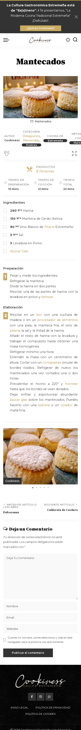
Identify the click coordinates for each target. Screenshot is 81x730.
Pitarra (49, 227)
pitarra (15, 331)
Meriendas (31, 140)
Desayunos (31, 136)
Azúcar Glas (19, 251)
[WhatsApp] (49, 697)
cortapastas (52, 362)
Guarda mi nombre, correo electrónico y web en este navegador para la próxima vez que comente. (40, 640)
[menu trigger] (7, 39)
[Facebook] (32, 697)
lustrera (44, 405)
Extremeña (55, 140)
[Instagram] (40, 697)
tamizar (47, 297)
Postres (31, 144)
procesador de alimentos (57, 320)
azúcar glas (18, 400)
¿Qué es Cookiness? (41, 28)
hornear (71, 384)
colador (66, 405)
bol (39, 315)
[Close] (76, 17)
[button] (73, 432)
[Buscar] (75, 39)
